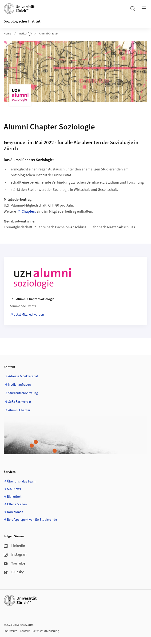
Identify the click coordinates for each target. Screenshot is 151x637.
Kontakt (25, 631)
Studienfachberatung (23, 393)
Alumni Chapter (48, 34)
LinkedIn (14, 545)
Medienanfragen (19, 384)
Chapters (29, 211)
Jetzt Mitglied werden (29, 314)
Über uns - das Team (21, 481)
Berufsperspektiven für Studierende (32, 519)
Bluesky (14, 572)
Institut (25, 34)
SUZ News (14, 489)
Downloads (15, 512)
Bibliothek (14, 496)
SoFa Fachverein (19, 402)
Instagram (15, 554)
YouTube (14, 563)
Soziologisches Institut (22, 21)
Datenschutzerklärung (45, 631)
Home (7, 34)
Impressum (10, 631)
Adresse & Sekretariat (23, 376)
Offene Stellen (17, 504)
